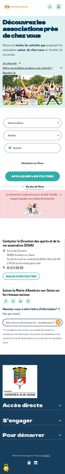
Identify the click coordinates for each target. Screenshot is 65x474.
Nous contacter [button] (21, 276)
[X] (13, 301)
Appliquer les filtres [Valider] (32, 176)
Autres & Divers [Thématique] (16, 122)
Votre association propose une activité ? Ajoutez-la (28, 70)
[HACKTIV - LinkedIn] (35, 463)
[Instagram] (28, 301)
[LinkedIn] (21, 301)
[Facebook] (6, 301)
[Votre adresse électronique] (30, 322)
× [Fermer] (60, 194)
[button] (50, 7)
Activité (12, 135)
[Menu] (58, 7)
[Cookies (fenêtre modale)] (6, 468)
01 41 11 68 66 (15, 267)
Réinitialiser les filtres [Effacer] (32, 163)
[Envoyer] (58, 322)
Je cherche (10, 63)
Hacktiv (46, 455)
